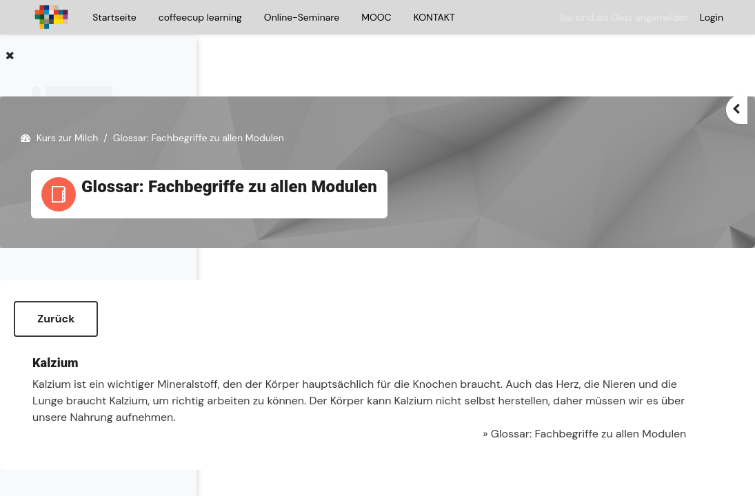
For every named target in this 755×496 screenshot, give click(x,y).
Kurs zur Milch (275, 96)
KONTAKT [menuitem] (434, 17)
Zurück (263, 277)
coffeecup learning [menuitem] (200, 17)
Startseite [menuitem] (114, 17)
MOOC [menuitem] (376, 17)
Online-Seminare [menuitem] (301, 17)
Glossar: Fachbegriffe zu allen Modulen (573, 409)
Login (711, 17)
